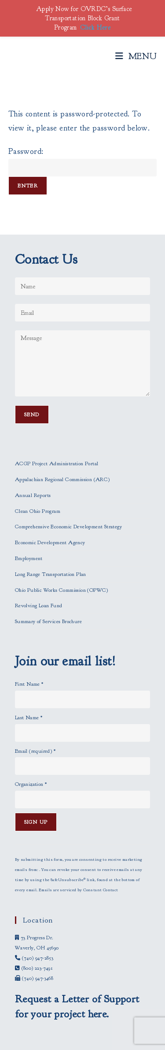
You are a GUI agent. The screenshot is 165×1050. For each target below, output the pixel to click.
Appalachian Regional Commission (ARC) (62, 479)
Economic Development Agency (50, 542)
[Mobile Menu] (136, 56)
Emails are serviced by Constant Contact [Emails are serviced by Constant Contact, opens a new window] (78, 890)
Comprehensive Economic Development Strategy (68, 526)
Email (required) (35, 751)
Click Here (95, 27)
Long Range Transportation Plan (50, 574)
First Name (29, 684)
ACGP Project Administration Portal (57, 463)
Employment (29, 558)
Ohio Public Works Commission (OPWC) (61, 590)
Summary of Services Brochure (48, 621)
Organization (31, 784)
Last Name (28, 717)
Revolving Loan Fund (38, 605)
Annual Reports (33, 495)
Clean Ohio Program (37, 511)
